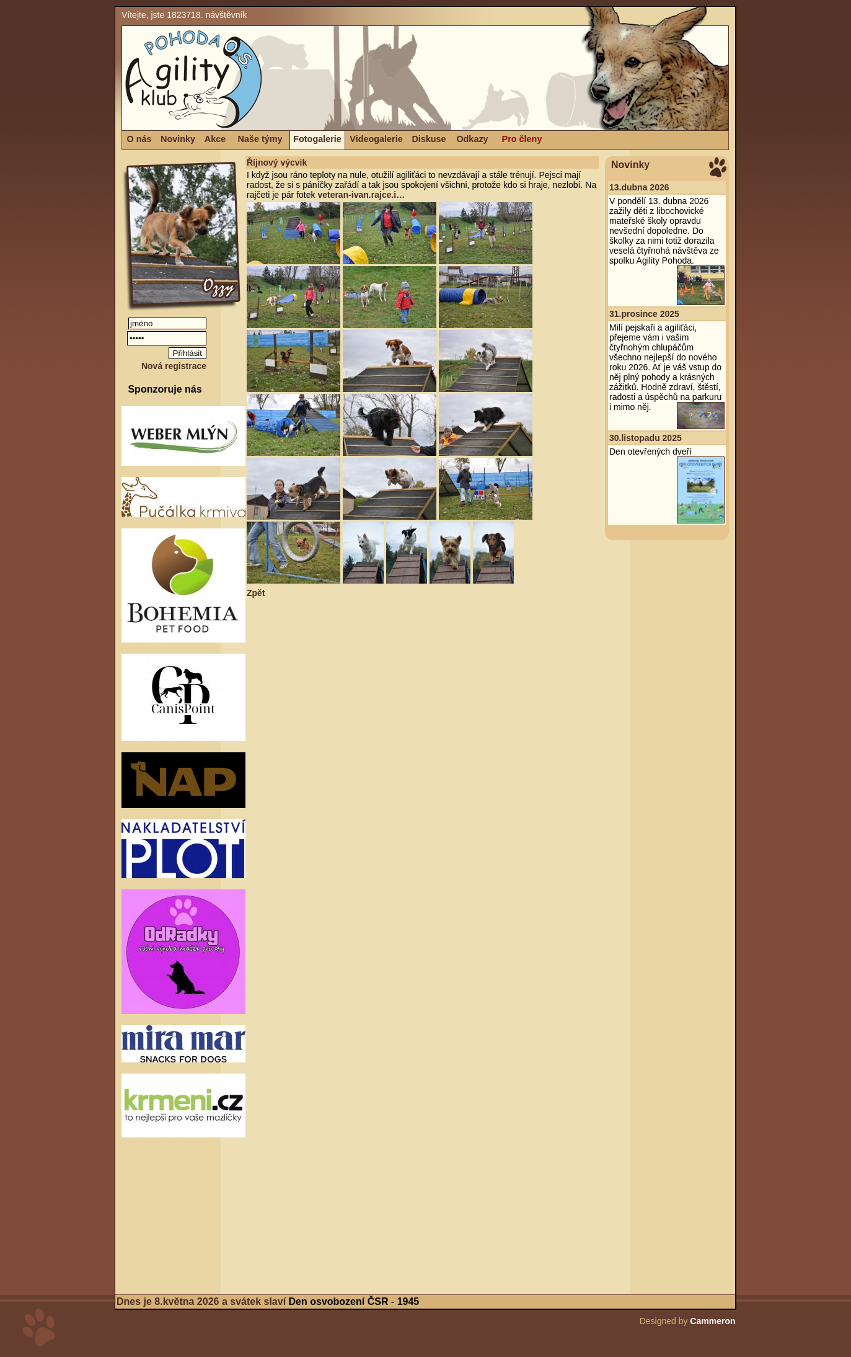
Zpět (256, 593)
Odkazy (472, 139)
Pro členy (522, 139)
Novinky (178, 139)
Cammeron (712, 1321)
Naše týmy (260, 139)
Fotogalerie (317, 139)
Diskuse (429, 139)
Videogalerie (376, 139)
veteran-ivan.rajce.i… (361, 195)
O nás (139, 139)
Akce (215, 139)
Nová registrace (173, 366)
